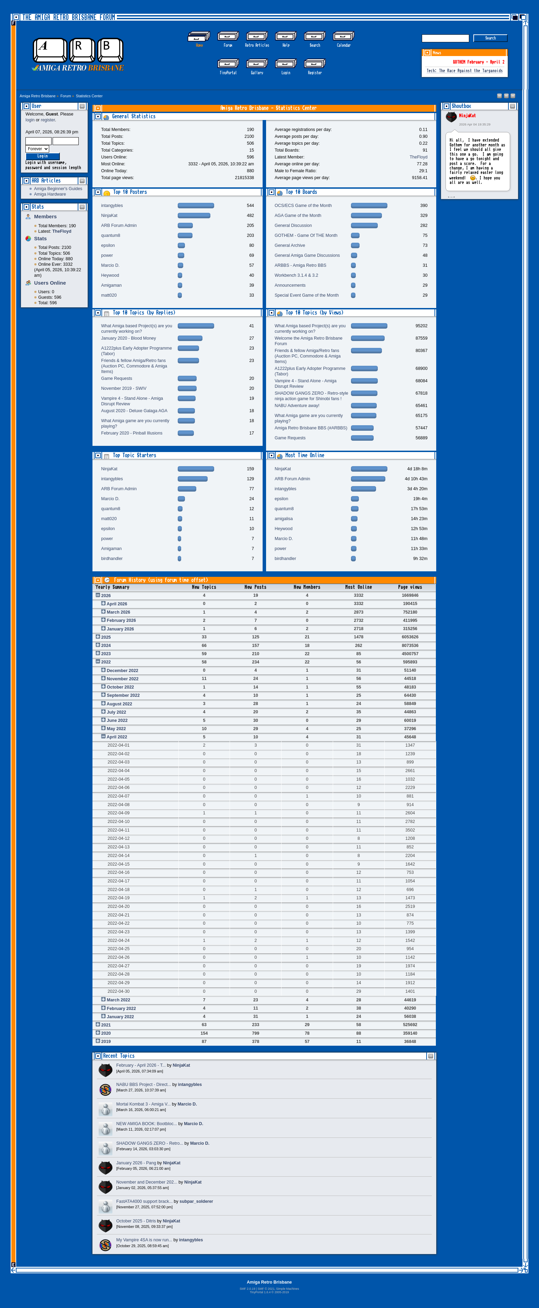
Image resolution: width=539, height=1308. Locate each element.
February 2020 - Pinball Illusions (131, 433)
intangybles (112, 205)
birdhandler (111, 558)
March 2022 (118, 1000)
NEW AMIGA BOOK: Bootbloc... (146, 1123)
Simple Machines (287, 1288)
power (107, 255)
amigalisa (284, 518)
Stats (38, 206)
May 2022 (116, 728)
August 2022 (119, 704)
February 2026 (121, 620)
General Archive (290, 245)
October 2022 (120, 687)
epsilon (108, 245)
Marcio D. (110, 265)
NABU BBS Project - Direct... (143, 1084)
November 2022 (123, 679)
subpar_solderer (196, 1201)
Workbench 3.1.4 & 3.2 (296, 275)
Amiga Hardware (50, 194)
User (36, 106)
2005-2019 (282, 1292)
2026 (106, 595)
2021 (106, 1025)
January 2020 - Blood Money (128, 338)
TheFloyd (419, 157)
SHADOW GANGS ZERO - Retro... (149, 1143)
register (48, 120)
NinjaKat (467, 116)
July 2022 (116, 712)
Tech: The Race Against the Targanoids (465, 71)
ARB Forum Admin (118, 225)
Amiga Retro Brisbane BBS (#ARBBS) (311, 428)
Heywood (110, 275)
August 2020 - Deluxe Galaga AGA (134, 410)
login (29, 120)
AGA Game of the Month (298, 215)
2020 (106, 1033)
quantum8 (110, 235)
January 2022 (120, 1016)
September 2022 (123, 695)
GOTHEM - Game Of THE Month (306, 235)
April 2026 (117, 604)
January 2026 (120, 629)
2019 (106, 1041)
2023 (106, 653)
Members (45, 216)
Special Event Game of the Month (307, 295)
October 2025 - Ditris (136, 1221)
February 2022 (121, 1008)
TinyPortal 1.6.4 (260, 1292)
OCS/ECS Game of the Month (303, 205)
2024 (106, 645)
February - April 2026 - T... (141, 1065)
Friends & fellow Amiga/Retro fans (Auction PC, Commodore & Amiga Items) (134, 366)
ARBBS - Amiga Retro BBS (300, 265)
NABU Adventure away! (297, 405)
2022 (106, 662)
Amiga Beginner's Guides (58, 188)
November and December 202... (146, 1182)
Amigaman (111, 285)
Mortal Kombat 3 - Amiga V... (143, 1104)
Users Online (50, 283)
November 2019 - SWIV (123, 388)
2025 (106, 637)
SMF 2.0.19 (247, 1288)
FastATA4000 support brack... (144, 1201)
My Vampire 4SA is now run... (144, 1240)
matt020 (109, 295)
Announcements (290, 285)
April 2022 (117, 737)
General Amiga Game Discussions (307, 255)
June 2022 (117, 720)
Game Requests (116, 378)
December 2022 (123, 670)
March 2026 (118, 612)
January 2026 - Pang (136, 1163)
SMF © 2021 (265, 1288)
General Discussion (293, 225)
